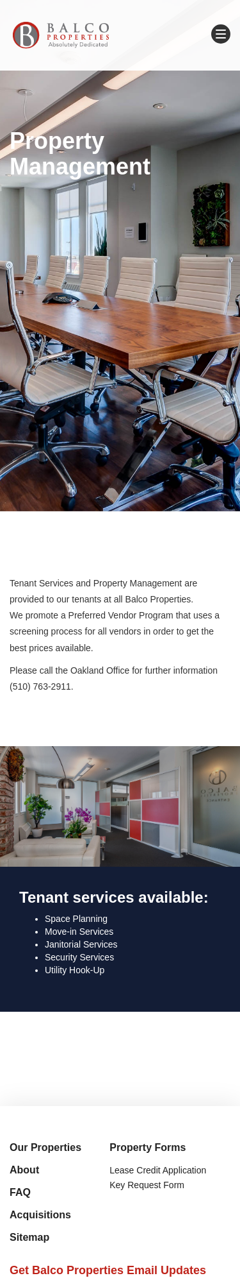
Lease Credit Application (157, 1170)
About (24, 1169)
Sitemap (29, 1237)
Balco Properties (61, 35)
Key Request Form (146, 1185)
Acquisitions (40, 1214)
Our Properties (45, 1147)
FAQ (20, 1192)
